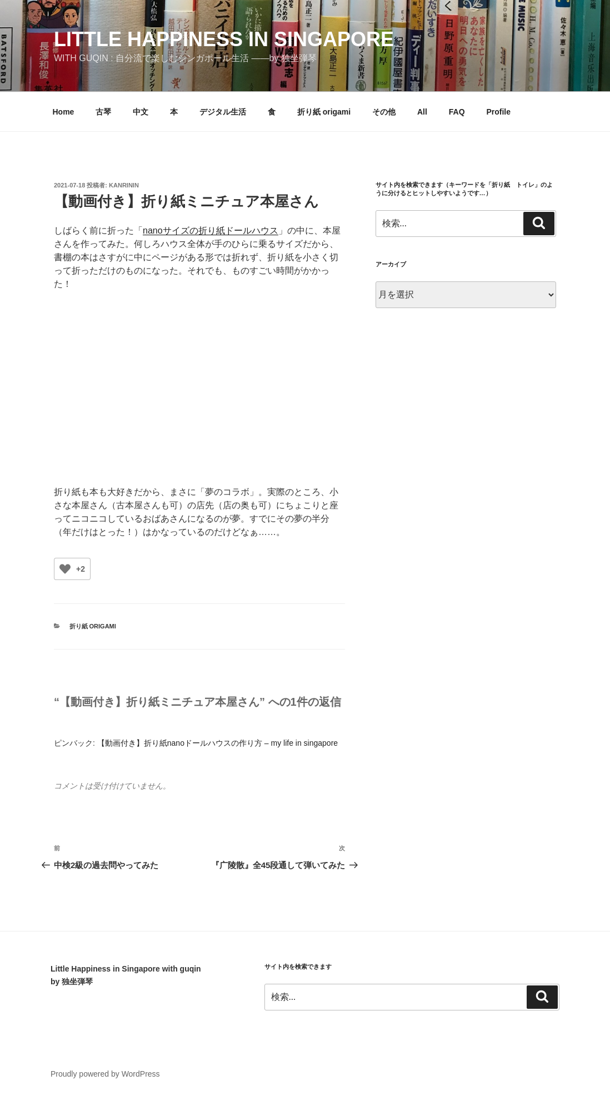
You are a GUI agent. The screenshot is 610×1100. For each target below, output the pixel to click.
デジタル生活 (222, 111)
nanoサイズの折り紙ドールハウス (210, 230)
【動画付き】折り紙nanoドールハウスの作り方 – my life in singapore (217, 743)
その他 (384, 111)
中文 (140, 111)
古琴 (103, 111)
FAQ (457, 111)
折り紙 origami (324, 111)
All (422, 111)
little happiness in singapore (224, 39)
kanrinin (124, 185)
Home (63, 111)
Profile (498, 111)
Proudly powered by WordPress (105, 1073)
